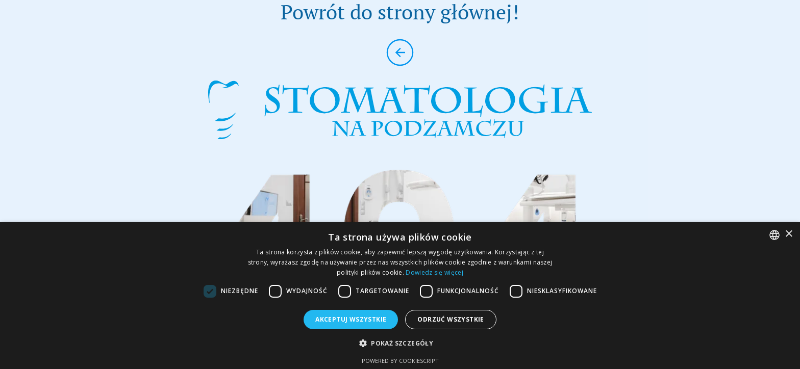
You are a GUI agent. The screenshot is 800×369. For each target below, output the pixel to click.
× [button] (788, 234)
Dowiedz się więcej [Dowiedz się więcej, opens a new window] (434, 272)
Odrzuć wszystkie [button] (450, 319)
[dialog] (400, 295)
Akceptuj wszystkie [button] (350, 319)
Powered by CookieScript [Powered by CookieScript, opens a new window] (400, 360)
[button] (400, 343)
